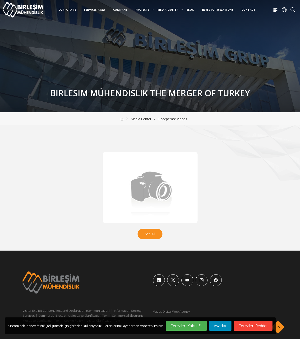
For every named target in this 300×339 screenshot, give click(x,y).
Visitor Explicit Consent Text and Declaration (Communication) (66, 310)
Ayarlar (220, 325)
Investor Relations (218, 9)
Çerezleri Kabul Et (186, 325)
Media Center (168, 9)
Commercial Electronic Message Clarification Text (73, 315)
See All (150, 234)
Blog (190, 9)
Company (120, 9)
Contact (248, 9)
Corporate (67, 9)
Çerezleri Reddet (253, 325)
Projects (143, 9)
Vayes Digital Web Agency (171, 311)
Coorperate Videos (172, 119)
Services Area (94, 9)
